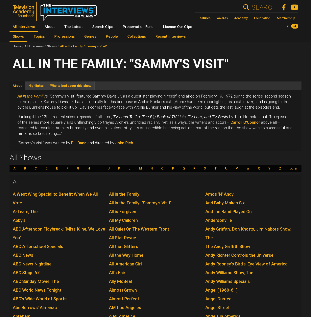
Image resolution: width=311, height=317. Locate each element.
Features (204, 18)
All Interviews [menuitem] (24, 27)
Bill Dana (78, 143)
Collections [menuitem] (136, 36)
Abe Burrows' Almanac (35, 307)
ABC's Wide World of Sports (40, 298)
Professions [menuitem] (64, 36)
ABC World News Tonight (37, 290)
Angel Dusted (218, 298)
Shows (52, 46)
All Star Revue (122, 237)
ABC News (23, 255)
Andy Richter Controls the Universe (239, 255)
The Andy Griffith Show (227, 246)
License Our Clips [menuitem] (177, 27)
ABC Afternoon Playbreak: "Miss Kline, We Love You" (59, 233)
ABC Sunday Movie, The (36, 281)
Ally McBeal (120, 281)
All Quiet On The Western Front (139, 229)
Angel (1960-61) (221, 290)
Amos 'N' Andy (219, 194)
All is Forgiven (122, 211)
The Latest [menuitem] (73, 27)
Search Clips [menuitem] (102, 27)
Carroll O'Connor (245, 122)
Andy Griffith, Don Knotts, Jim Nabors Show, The (248, 233)
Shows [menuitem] (18, 36)
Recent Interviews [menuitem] (171, 36)
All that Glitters (123, 246)
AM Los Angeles (125, 307)
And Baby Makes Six (225, 202)
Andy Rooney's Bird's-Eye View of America (246, 263)
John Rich (124, 143)
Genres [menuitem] (90, 36)
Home (17, 46)
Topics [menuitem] (39, 36)
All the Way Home (126, 255)
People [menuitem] (112, 36)
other (294, 168)
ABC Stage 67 (26, 272)
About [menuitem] (50, 27)
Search (264, 7)
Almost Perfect (124, 298)
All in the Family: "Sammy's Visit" (83, 46)
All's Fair (117, 272)
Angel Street (217, 307)
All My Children (123, 220)
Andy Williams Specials (227, 281)
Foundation (262, 18)
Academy (241, 18)
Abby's (19, 220)
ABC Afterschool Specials (38, 246)
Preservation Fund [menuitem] (138, 27)
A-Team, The (25, 211)
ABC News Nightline (32, 263)
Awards (222, 18)
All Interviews (34, 46)
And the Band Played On (228, 211)
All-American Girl (125, 263)
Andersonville (218, 220)
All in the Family (124, 194)
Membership (286, 18)
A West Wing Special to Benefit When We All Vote (55, 198)
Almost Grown (123, 290)
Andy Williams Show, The (229, 272)
